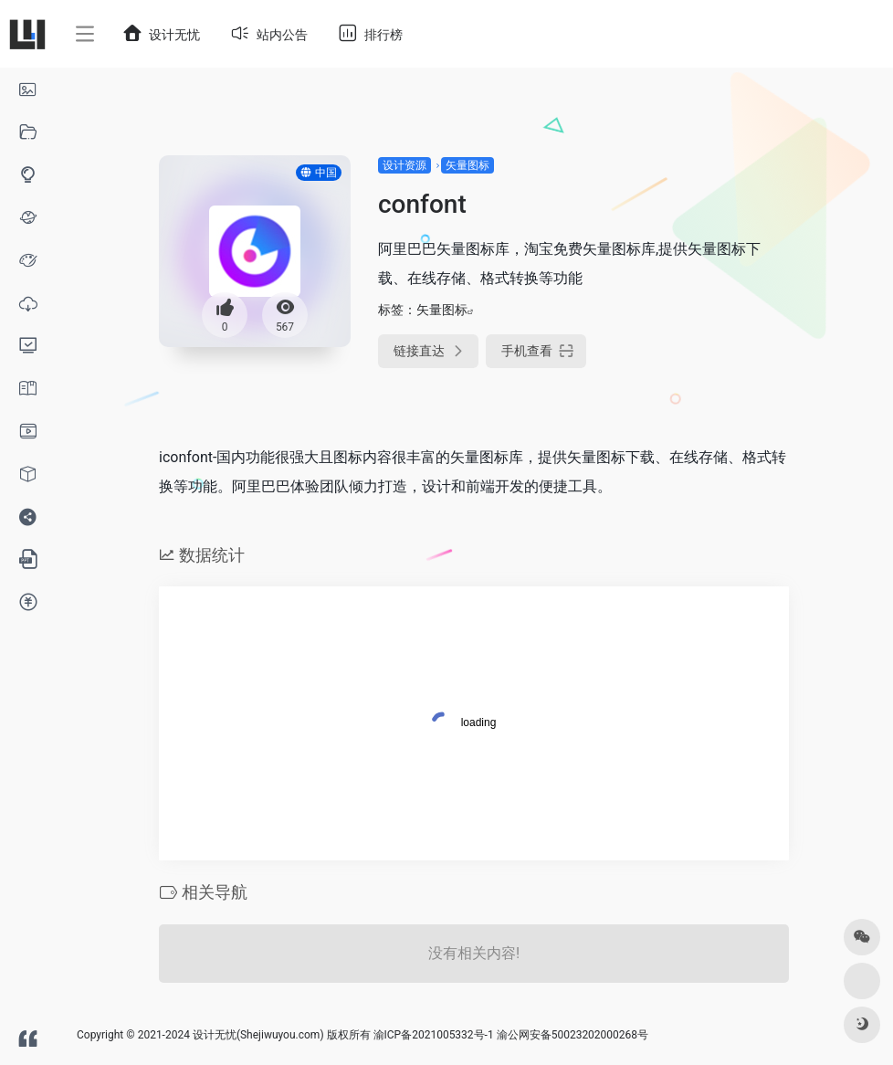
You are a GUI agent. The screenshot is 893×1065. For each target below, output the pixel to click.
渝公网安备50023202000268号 (572, 1034)
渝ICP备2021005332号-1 (433, 1034)
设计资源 (404, 165)
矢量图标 (467, 165)
